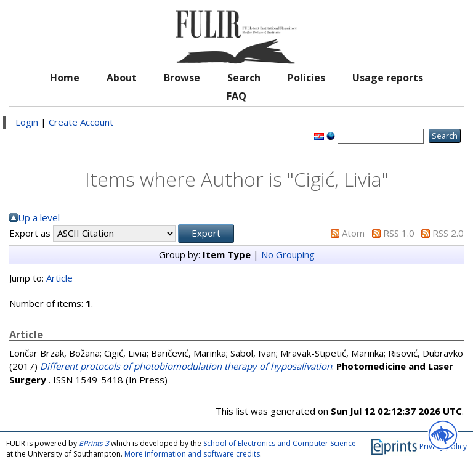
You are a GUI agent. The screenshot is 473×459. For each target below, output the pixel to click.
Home (64, 77)
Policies (306, 77)
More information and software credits (192, 454)
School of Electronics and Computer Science (279, 443)
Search (244, 77)
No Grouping (288, 254)
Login (26, 122)
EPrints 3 (94, 443)
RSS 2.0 (448, 233)
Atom (353, 233)
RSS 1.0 (398, 233)
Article (59, 278)
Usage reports (387, 77)
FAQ (236, 96)
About (122, 77)
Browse (182, 77)
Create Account (81, 122)
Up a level (39, 217)
